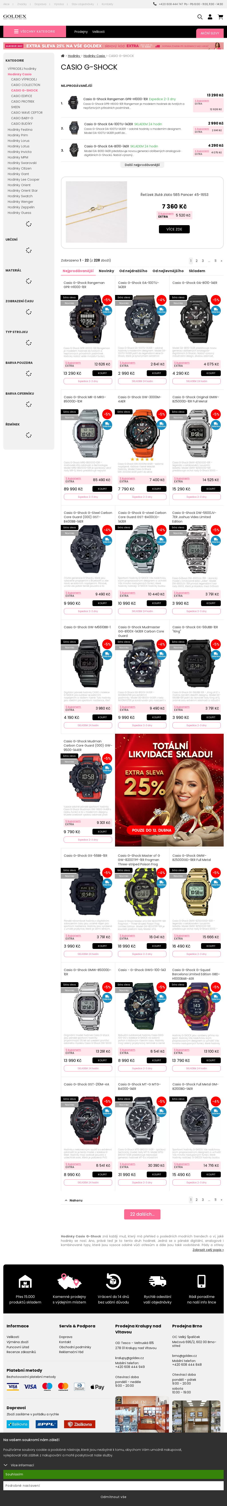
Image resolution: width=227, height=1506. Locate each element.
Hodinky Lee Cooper (23, 179)
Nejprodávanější (79, 270)
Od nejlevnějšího (171, 270)
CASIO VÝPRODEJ (24, 79)
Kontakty (107, 4)
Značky (22, 4)
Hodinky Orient (19, 185)
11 (215, 261)
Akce (6, 4)
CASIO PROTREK (22, 101)
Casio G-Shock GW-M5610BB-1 (87, 625)
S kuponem (202, 100)
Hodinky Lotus (18, 146)
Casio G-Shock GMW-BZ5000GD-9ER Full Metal (192, 855)
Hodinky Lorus (18, 141)
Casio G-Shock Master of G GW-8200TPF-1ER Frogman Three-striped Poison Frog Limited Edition (139, 859)
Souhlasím (14, 1474)
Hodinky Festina (20, 129)
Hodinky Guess (19, 213)
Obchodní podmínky (75, 1343)
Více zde (174, 229)
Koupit (102, 372)
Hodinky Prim (18, 135)
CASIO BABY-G (22, 118)
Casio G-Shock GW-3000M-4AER (140, 398)
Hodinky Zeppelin (21, 207)
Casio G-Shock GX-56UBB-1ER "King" (195, 627)
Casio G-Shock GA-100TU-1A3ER (108, 124)
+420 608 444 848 (187, 1360)
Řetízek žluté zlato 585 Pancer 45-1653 (174, 194)
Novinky (108, 270)
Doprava (40, 4)
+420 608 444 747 (168, 4)
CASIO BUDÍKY (21, 123)
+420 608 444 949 (130, 1362)
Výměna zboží (17, 1338)
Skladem (201, 270)
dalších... (142, 1211)
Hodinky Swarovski (22, 163)
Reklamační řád (71, 1348)
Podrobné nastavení (23, 1485)
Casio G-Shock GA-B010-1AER (106, 146)
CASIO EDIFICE (21, 96)
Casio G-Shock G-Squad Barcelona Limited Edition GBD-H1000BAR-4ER (196, 971)
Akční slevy (210, 33)
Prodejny (81, 31)
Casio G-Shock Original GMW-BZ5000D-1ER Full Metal (196, 398)
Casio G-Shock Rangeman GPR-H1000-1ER (115, 99)
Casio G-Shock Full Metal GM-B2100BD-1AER (196, 1083)
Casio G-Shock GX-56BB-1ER (86, 853)
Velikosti (98, 31)
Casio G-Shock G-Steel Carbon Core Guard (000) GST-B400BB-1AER (84, 515)
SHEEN (15, 107)
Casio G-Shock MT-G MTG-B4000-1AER (139, 1083)
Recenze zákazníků (21, 1348)
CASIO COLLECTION (25, 85)
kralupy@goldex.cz (129, 1354)
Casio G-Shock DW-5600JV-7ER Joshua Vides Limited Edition (194, 515)
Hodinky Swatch (20, 196)
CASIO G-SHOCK (24, 90)
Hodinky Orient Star (23, 190)
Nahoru (73, 1196)
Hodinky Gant (18, 174)
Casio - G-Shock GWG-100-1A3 (142, 967)
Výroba (59, 4)
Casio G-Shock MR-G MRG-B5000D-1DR (85, 398)
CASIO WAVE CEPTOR (27, 112)
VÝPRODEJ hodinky (22, 68)
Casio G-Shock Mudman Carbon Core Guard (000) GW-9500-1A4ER (84, 743)
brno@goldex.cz (184, 1351)
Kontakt (65, 1338)
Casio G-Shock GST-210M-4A (87, 1081)
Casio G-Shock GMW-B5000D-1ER (88, 969)
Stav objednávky (83, 4)
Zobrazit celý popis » (208, 1245)
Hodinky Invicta (19, 152)
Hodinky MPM (18, 157)
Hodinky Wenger (20, 201)
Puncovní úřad (18, 1343)
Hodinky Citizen (19, 168)
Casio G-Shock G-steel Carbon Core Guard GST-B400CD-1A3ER (138, 515)
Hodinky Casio (20, 74)
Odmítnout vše (114, 1497)
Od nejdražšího (135, 270)
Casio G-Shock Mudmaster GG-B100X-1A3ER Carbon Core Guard (141, 629)
